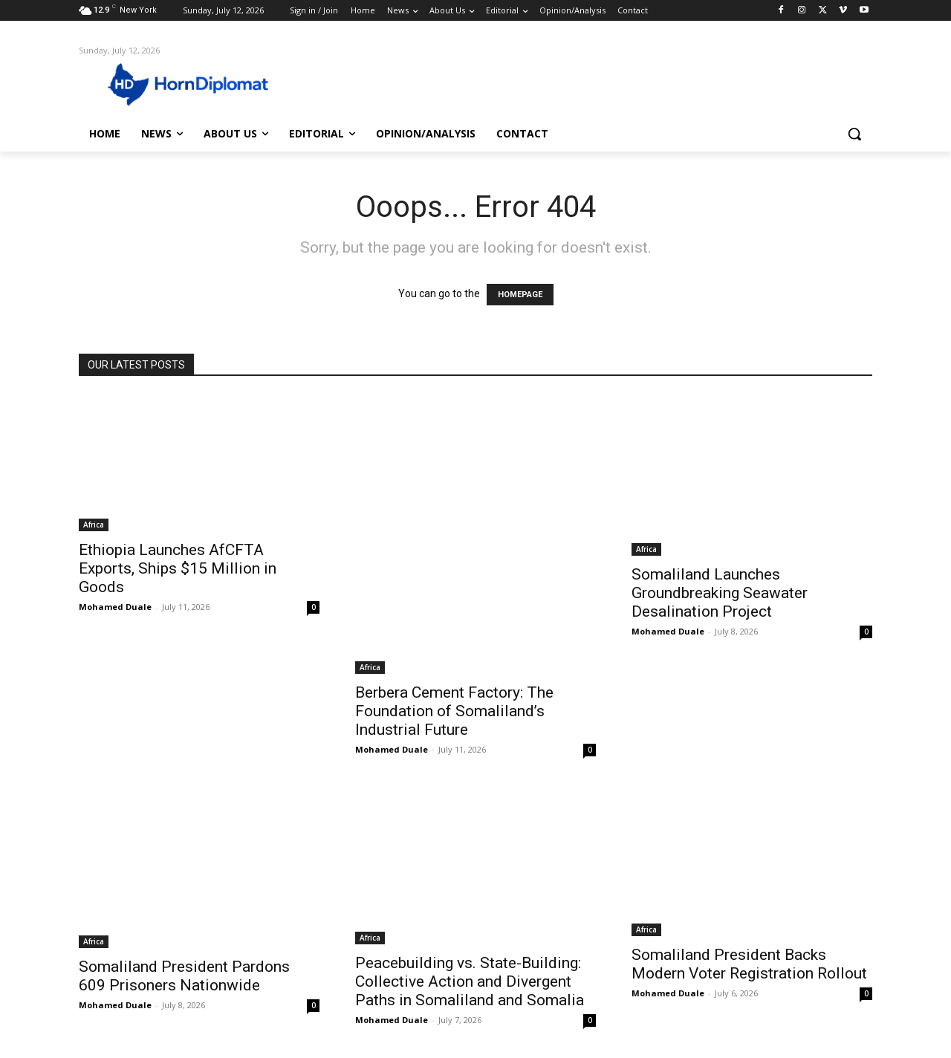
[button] (854, 134)
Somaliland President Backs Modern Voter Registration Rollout (749, 964)
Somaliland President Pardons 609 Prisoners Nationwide (184, 976)
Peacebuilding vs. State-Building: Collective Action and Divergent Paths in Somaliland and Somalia (469, 981)
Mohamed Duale (115, 606)
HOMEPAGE (520, 294)
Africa (93, 524)
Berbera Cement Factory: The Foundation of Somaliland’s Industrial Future (454, 711)
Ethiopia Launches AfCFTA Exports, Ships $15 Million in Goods (177, 568)
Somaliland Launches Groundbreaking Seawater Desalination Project (720, 592)
